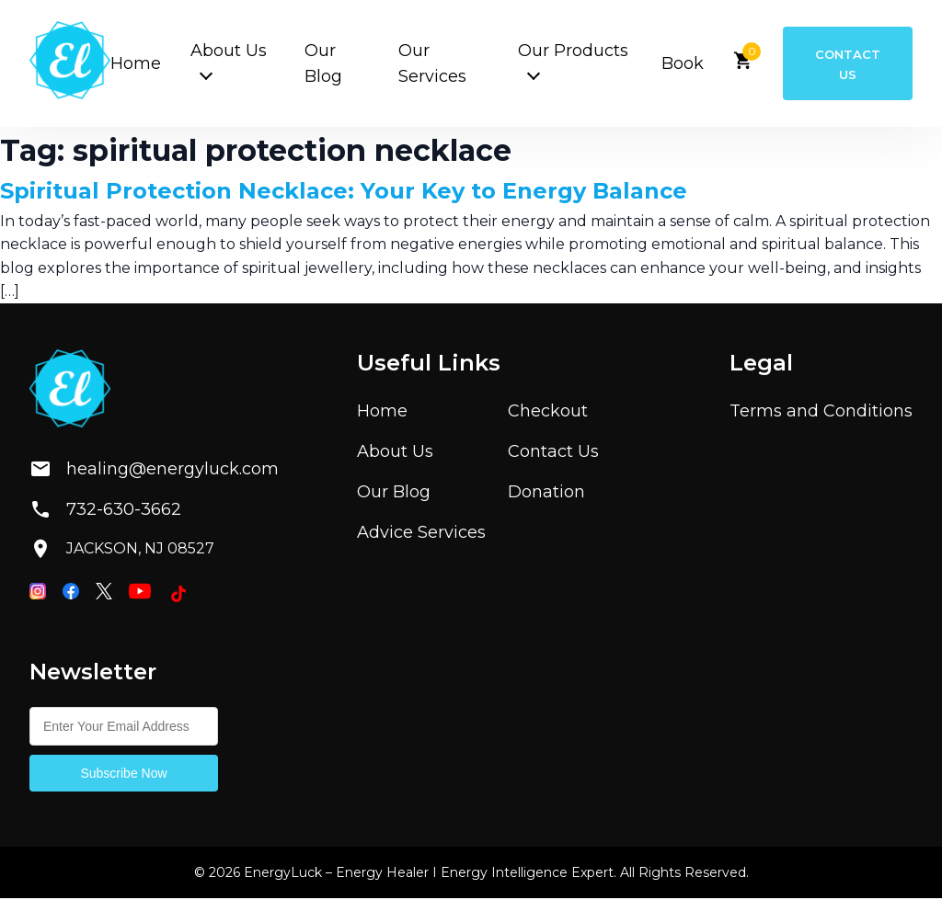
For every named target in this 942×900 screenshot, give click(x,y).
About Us (395, 453)
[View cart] (736, 66)
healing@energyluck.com (138, 471)
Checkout (548, 413)
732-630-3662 (105, 512)
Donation (546, 494)
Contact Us (844, 64)
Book (675, 64)
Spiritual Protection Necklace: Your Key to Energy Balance (343, 193)
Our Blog (394, 494)
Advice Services (421, 534)
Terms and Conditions (821, 413)
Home (135, 64)
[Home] (69, 64)
